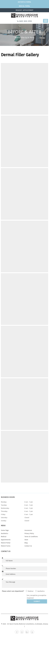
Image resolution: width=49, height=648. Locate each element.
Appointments (5, 540)
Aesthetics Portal (24, 2)
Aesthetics (4, 533)
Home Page (5, 530)
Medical (3, 537)
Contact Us (28, 546)
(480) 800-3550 (25, 21)
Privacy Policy (29, 533)
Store (26, 540)
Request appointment (24, 10)
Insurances (28, 530)
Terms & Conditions (31, 537)
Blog (25, 543)
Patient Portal (5, 543)
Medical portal (24, 6)
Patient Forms (5, 546)
